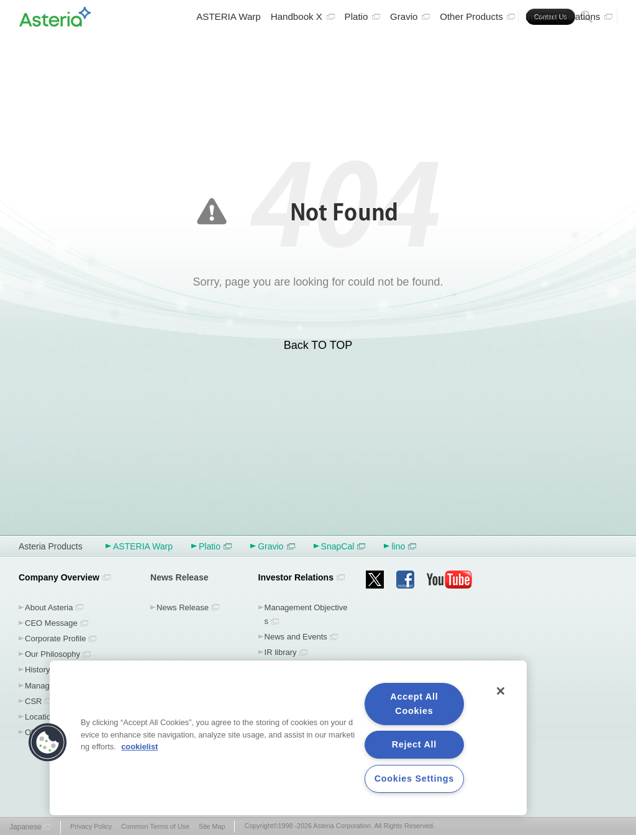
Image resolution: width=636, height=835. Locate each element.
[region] (288, 738)
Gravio (410, 47)
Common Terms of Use (155, 826)
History (37, 669)
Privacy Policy (91, 826)
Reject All (414, 744)
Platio (362, 47)
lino (403, 546)
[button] (48, 742)
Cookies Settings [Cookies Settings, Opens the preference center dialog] (414, 778)
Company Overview (59, 577)
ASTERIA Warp (228, 47)
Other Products (477, 47)
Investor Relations (568, 47)
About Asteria (49, 607)
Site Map (212, 826)
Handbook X (303, 47)
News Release (183, 607)
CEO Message (51, 623)
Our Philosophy (52, 654)
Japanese (25, 827)
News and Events (296, 636)
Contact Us (550, 16)
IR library (281, 652)
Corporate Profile (55, 638)
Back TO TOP (318, 345)
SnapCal (343, 546)
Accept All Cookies (414, 704)
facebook (405, 580)
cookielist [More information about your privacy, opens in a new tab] (139, 746)
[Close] (500, 691)
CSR (33, 701)
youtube (450, 580)
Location (40, 716)
